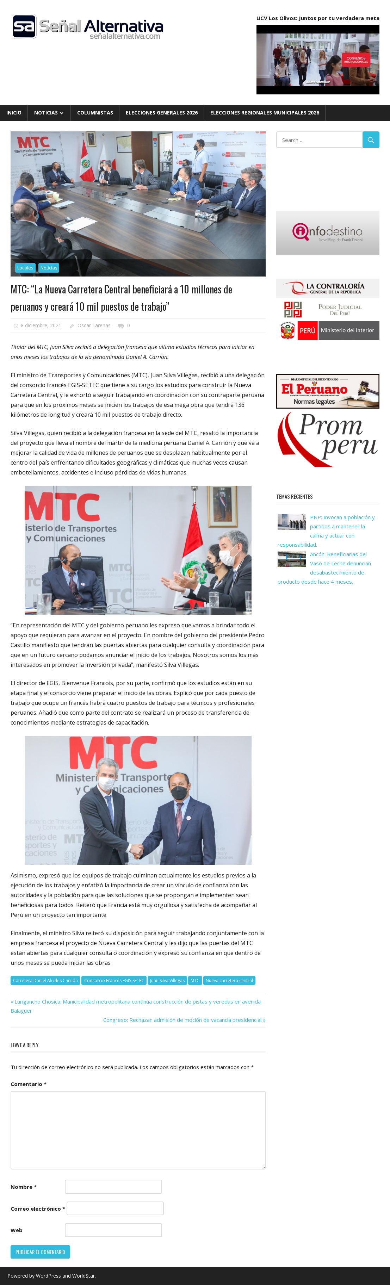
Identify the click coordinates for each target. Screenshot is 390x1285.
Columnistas (95, 112)
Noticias (46, 112)
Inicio (13, 112)
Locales (25, 268)
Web (17, 1230)
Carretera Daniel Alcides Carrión (45, 980)
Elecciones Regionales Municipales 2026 (264, 112)
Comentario (29, 1083)
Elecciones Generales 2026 (162, 112)
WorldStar (83, 1275)
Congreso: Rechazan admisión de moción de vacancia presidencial (182, 1019)
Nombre (24, 1186)
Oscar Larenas (94, 325)
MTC (195, 980)
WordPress (48, 1275)
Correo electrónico (38, 1208)
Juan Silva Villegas (167, 980)
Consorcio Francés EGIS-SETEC (114, 980)
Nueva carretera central (229, 980)
